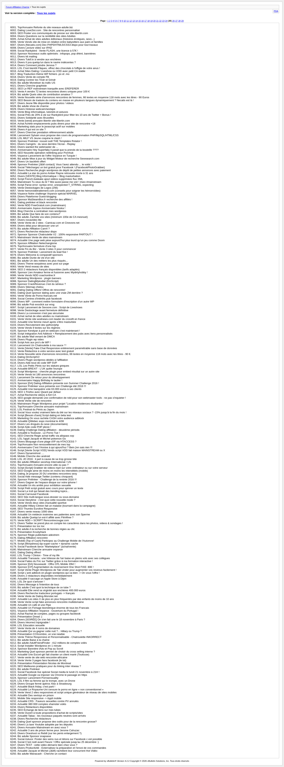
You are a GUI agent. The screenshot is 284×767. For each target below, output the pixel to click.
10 (124, 21)
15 (139, 21)
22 (160, 21)
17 (145, 21)
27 (176, 21)
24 (166, 21)
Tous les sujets (46, 13)
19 (151, 21)
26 (173, 21)
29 (182, 21)
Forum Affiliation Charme (17, 7)
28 (179, 21)
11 (128, 21)
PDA (276, 11)
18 (148, 21)
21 (157, 21)
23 (163, 21)
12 (130, 21)
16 (142, 21)
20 (154, 21)
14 (136, 21)
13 (133, 21)
